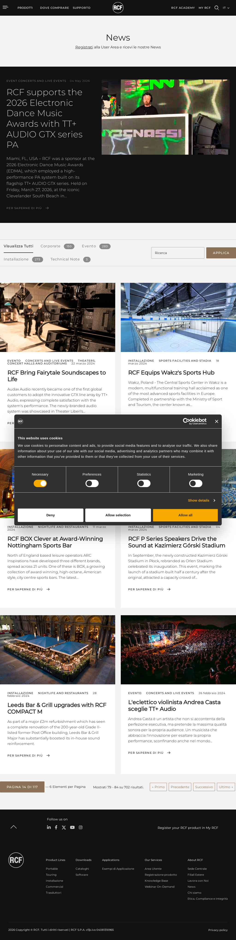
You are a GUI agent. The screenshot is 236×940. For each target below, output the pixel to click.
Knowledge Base (156, 879)
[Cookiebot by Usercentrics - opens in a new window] (186, 421)
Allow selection (117, 515)
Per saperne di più (24, 208)
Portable (52, 867)
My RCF (205, 7)
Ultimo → (226, 785)
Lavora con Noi (198, 879)
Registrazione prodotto (161, 873)
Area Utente (153, 867)
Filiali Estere (196, 873)
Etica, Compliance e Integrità (208, 897)
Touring (51, 873)
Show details (198, 500)
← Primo (158, 785)
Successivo (204, 785)
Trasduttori (53, 891)
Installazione (54, 879)
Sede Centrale (197, 867)
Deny (50, 515)
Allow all (185, 515)
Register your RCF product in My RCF (188, 826)
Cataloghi (82, 867)
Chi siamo (194, 891)
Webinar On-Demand (159, 885)
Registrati (84, 47)
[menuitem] (54, 8)
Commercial (54, 885)
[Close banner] (216, 421)
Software (82, 873)
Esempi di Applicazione (118, 867)
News (191, 885)
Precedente (180, 785)
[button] (22, 785)
